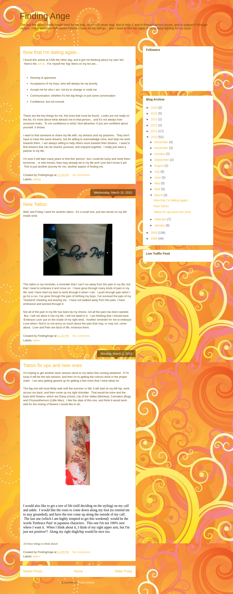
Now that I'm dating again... (52, 52)
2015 (154, 113)
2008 (154, 238)
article (41, 63)
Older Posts (123, 571)
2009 (154, 232)
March (159, 195)
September (162, 159)
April (157, 189)
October (160, 154)
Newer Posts (32, 571)
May (157, 183)
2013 (154, 119)
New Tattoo (35, 204)
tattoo (36, 340)
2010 (154, 137)
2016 (154, 107)
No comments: (81, 175)
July (157, 171)
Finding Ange (45, 16)
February (160, 219)
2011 (154, 131)
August (159, 165)
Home (78, 571)
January (160, 225)
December (161, 142)
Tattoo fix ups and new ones (52, 365)
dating (37, 179)
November (161, 148)
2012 (154, 125)
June (158, 177)
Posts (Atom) (86, 582)
